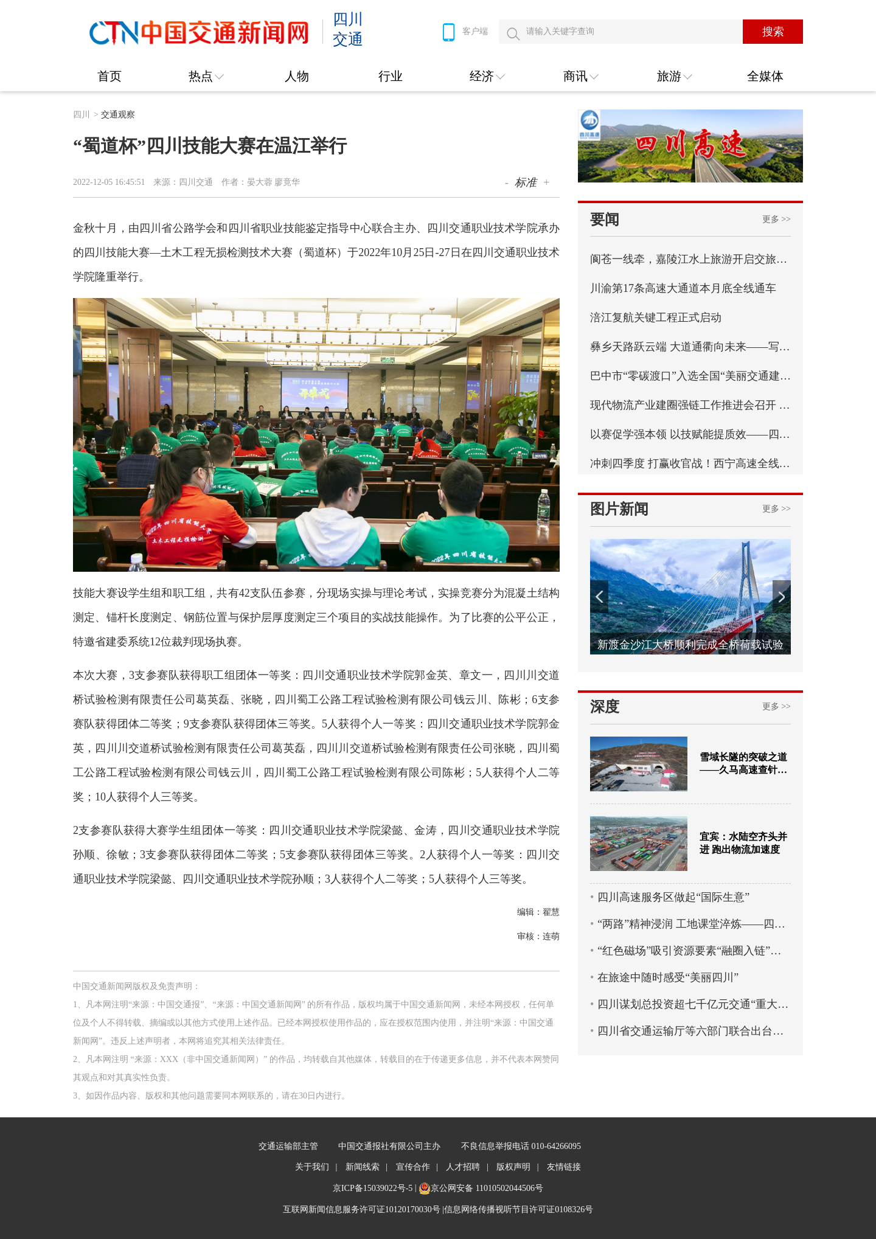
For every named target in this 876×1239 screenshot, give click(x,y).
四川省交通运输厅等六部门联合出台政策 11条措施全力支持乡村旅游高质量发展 (694, 1031)
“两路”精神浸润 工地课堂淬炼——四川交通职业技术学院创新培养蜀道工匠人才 (694, 924)
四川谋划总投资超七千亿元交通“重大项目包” (694, 1004)
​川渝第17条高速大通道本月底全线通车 (683, 288)
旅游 (669, 76)
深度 (604, 707)
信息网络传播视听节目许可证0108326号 (518, 1209)
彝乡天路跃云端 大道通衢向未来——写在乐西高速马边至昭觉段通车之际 (690, 347)
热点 (201, 76)
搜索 (773, 32)
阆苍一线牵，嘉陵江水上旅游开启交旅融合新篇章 (690, 259)
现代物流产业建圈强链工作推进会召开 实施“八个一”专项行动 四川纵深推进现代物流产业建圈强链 (690, 405)
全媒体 (765, 76)
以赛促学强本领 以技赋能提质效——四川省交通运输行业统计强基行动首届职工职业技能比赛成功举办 (690, 434)
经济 (482, 76)
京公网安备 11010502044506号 (487, 1188)
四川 (86, 114)
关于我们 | (316, 1166)
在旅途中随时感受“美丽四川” (668, 977)
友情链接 (564, 1166)
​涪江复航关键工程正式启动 (655, 317)
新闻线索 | (367, 1166)
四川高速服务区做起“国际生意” (673, 897)
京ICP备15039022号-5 (372, 1188)
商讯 (575, 76)
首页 (109, 76)
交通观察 (118, 114)
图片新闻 (619, 509)
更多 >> (776, 219)
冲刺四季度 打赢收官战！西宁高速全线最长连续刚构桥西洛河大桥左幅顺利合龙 (690, 463)
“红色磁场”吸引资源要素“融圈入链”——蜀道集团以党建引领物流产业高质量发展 (694, 951)
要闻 (604, 219)
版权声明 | (517, 1166)
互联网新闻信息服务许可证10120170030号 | (363, 1209)
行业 (390, 76)
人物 (297, 76)
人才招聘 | (467, 1166)
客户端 (463, 32)
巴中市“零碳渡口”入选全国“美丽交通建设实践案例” (690, 376)
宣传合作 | (417, 1166)
